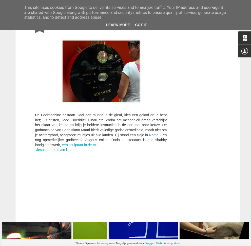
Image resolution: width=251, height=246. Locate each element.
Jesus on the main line (54, 110)
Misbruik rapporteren (169, 243)
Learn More (118, 25)
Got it (141, 25)
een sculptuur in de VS (80, 105)
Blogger (149, 243)
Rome (153, 95)
